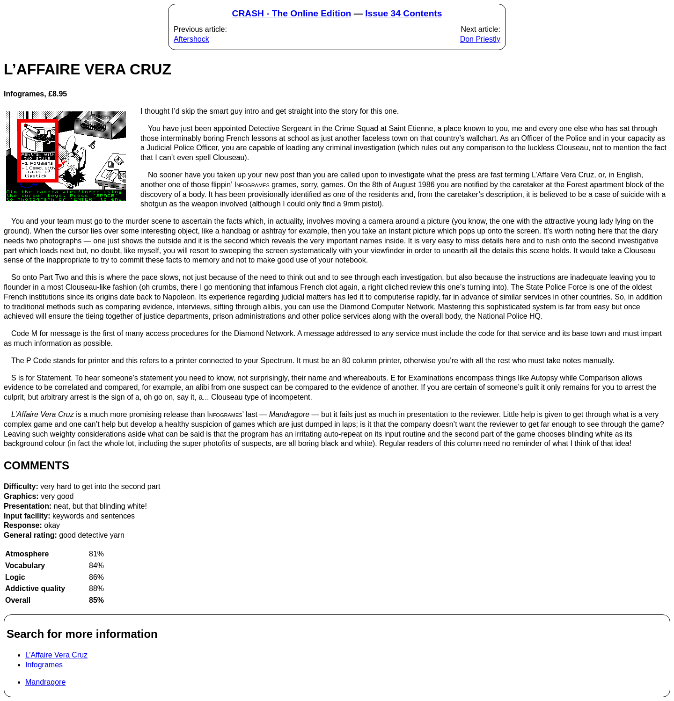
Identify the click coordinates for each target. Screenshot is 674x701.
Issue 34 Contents (403, 13)
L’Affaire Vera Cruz (56, 655)
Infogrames (44, 665)
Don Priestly (480, 39)
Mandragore (45, 682)
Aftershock (191, 39)
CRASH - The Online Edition (292, 13)
